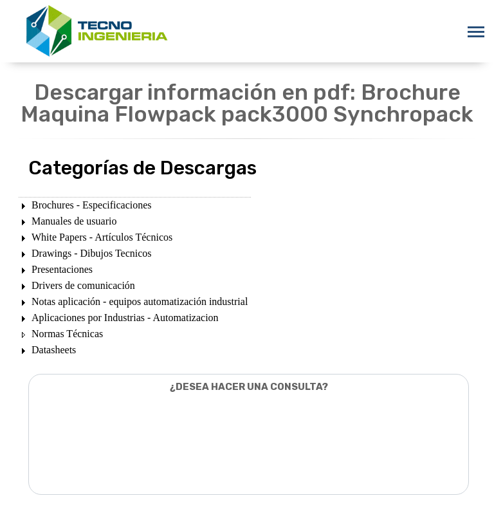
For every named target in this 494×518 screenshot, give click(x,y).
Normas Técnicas (67, 333)
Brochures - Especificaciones (92, 204)
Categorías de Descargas (142, 168)
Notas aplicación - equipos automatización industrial (140, 301)
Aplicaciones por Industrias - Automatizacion (125, 317)
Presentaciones (62, 269)
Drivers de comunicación (83, 285)
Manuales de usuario (74, 221)
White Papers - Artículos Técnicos (102, 237)
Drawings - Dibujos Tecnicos (92, 253)
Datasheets (54, 349)
